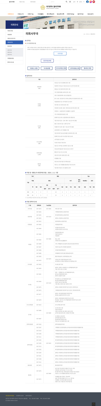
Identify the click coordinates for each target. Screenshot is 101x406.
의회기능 (31, 14)
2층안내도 (9, 52)
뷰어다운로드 (29, 395)
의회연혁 (9, 34)
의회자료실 (70, 14)
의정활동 (40, 14)
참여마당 (80, 14)
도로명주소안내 (19, 395)
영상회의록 (60, 14)
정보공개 (90, 14)
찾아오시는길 (10, 62)
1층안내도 (9, 50)
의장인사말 (10, 31)
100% (80, 2)
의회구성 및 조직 (11, 38)
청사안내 (9, 46)
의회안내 (11, 14)
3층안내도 (9, 54)
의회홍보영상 (10, 58)
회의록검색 (50, 14)
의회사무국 (10, 42)
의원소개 (20, 14)
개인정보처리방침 (10, 395)
